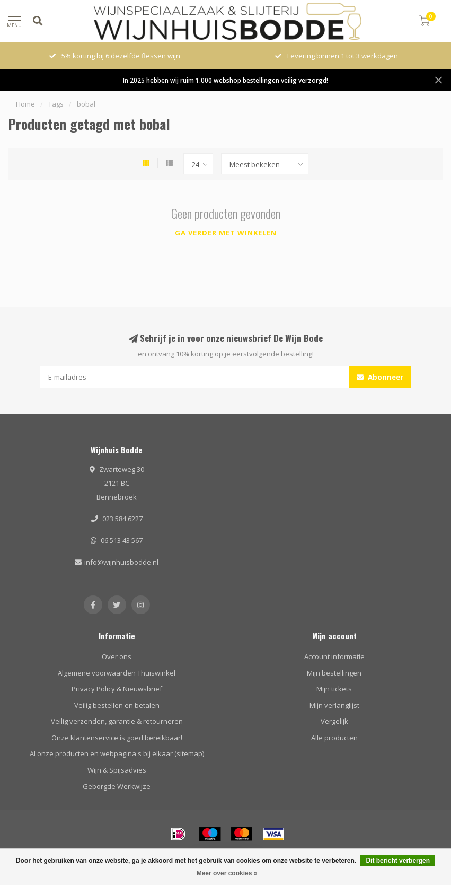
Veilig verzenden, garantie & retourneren (117, 721)
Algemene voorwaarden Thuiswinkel (116, 673)
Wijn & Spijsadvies (116, 770)
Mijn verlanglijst (334, 705)
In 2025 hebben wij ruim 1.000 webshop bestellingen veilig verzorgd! (225, 80)
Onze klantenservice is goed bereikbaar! (116, 737)
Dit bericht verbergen (398, 860)
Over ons (116, 656)
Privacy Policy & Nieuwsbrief (117, 689)
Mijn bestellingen (334, 673)
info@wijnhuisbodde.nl (121, 562)
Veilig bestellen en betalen (117, 705)
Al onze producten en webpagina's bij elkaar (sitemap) (117, 753)
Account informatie (334, 656)
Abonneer (380, 377)
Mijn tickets (334, 689)
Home (25, 104)
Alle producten (334, 737)
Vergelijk (334, 721)
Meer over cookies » (227, 873)
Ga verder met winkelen (226, 233)
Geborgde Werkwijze (117, 786)
